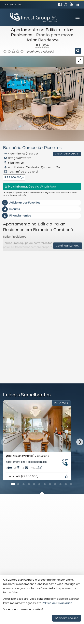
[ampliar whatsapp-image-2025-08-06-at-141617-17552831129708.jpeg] (42, 92)
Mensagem (15, 270)
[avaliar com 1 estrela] (5, 51)
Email (11, 306)
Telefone (13, 320)
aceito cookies (66, 618)
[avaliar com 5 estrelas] (22, 51)
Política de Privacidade (57, 603)
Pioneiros (52, 148)
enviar (68, 362)
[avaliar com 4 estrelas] (18, 51)
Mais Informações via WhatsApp (30, 186)
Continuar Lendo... (68, 245)
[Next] (76, 426)
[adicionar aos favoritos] (76, 477)
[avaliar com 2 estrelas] (9, 51)
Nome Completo (18, 292)
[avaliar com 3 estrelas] (13, 51)
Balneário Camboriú (22, 148)
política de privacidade (59, 338)
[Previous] (8, 426)
